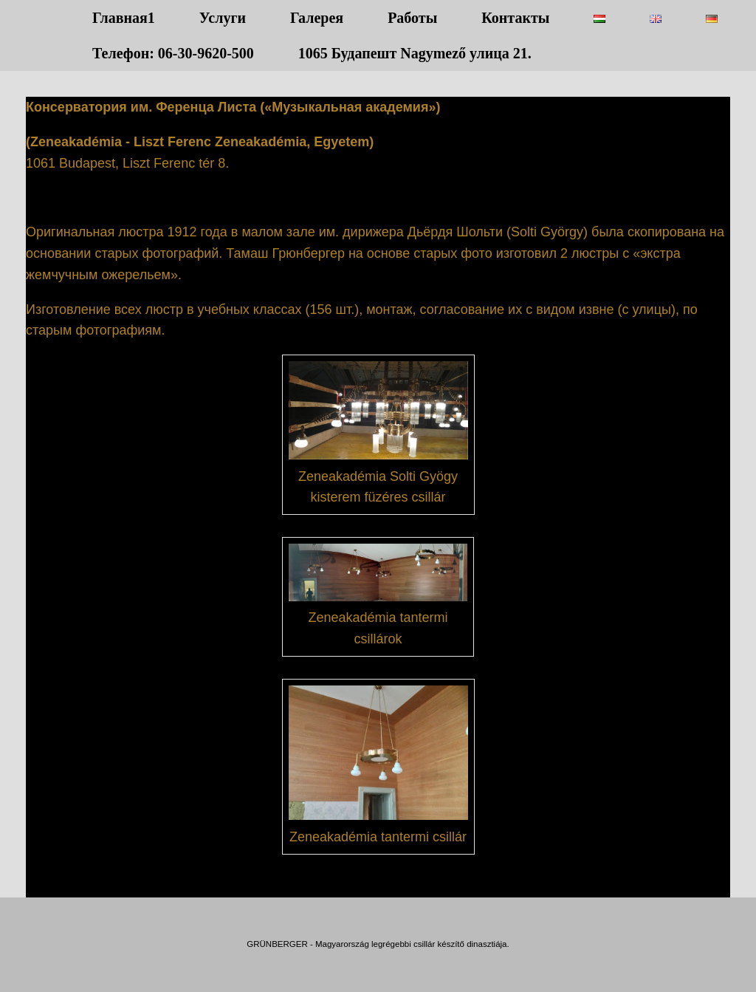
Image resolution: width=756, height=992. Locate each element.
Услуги (222, 18)
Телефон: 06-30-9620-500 (173, 53)
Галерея (316, 18)
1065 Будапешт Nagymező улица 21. (415, 53)
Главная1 (123, 18)
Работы (412, 18)
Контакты (515, 18)
